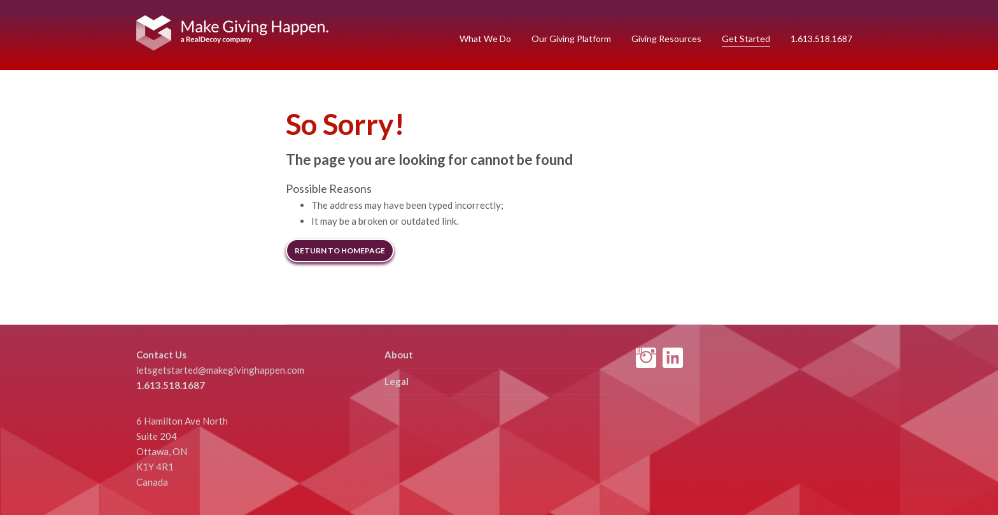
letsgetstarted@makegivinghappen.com (220, 370)
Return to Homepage (340, 250)
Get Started (746, 38)
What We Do (485, 38)
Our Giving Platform (571, 38)
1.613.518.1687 (821, 38)
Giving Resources (666, 38)
